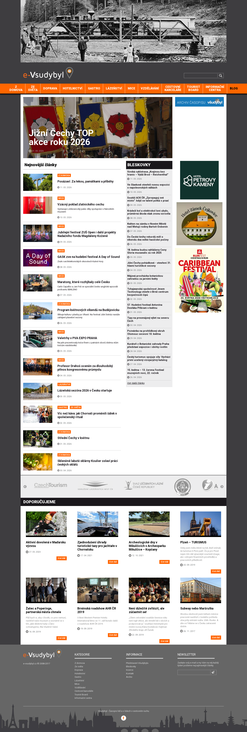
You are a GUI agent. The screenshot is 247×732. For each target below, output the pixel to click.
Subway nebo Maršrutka (196, 608)
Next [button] (222, 487)
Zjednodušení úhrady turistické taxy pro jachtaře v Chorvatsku (97, 546)
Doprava (50, 88)
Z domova (15, 88)
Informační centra (215, 88)
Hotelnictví (72, 88)
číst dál (61, 558)
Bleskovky (131, 666)
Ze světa (33, 88)
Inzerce (129, 670)
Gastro (94, 88)
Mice (131, 88)
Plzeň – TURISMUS (193, 542)
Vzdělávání (150, 88)
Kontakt (130, 673)
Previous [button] (25, 487)
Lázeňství (114, 88)
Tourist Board (193, 88)
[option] (50, 485)
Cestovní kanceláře (172, 88)
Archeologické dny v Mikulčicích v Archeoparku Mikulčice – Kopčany (147, 546)
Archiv (129, 677)
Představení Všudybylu (137, 663)
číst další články (136, 383)
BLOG (234, 88)
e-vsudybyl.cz (30, 663)
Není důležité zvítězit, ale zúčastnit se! (146, 610)
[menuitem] (16, 89)
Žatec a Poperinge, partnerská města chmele (43, 610)
